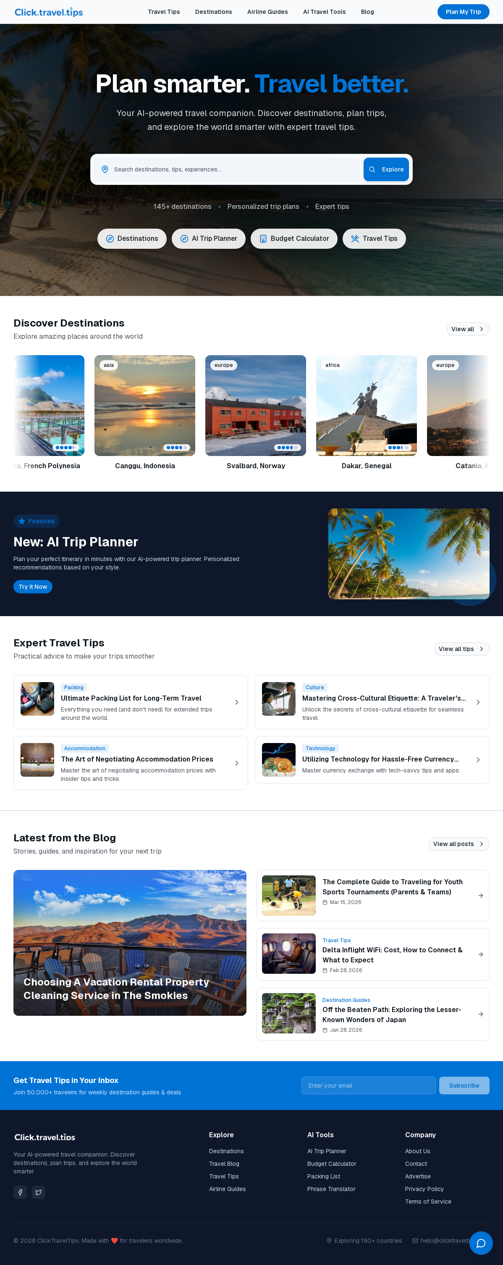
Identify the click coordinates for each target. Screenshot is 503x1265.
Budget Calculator (331, 1163)
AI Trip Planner (326, 1151)
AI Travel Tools (324, 12)
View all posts (459, 844)
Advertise (418, 1176)
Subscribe (464, 1085)
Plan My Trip (463, 12)
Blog (367, 12)
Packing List (323, 1176)
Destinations (213, 12)
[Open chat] (481, 1243)
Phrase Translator (331, 1189)
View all (468, 329)
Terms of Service (428, 1201)
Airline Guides (267, 12)
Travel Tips (164, 12)
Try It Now (32, 586)
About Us (417, 1151)
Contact (416, 1163)
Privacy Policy (424, 1189)
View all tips (462, 649)
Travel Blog (224, 1163)
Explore (386, 169)
